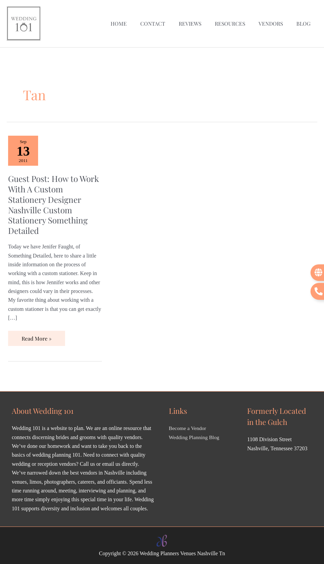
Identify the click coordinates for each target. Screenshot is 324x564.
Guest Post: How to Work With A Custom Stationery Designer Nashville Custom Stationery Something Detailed (49, 203)
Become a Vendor (188, 427)
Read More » (36, 335)
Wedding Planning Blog (194, 436)
